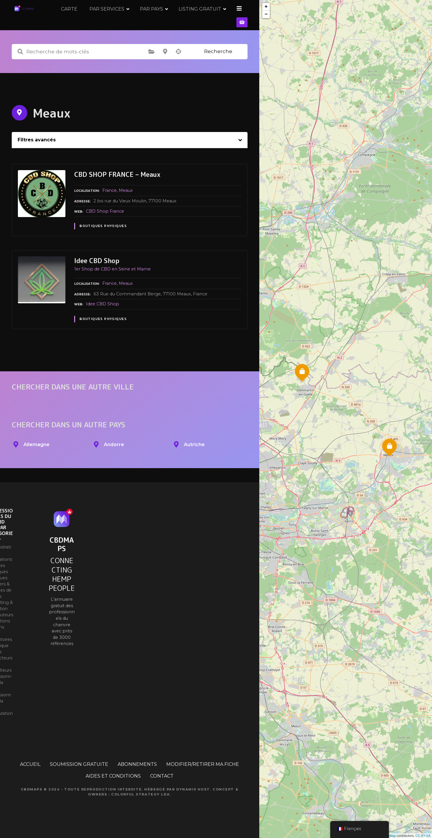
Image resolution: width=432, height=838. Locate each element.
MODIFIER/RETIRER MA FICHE (202, 772)
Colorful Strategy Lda (140, 802)
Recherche (218, 59)
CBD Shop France (105, 218)
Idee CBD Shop (102, 311)
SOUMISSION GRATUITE (79, 772)
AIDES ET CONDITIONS (113, 784)
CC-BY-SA (423, 835)
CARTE (111, 19)
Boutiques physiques (103, 234)
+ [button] (266, 6)
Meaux (126, 198)
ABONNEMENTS (137, 772)
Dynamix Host (193, 797)
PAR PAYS (193, 19)
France (109, 198)
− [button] (266, 14)
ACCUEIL (30, 772)
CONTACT (162, 784)
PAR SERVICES (148, 19)
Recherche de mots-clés (20, 59)
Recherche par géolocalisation (178, 59)
